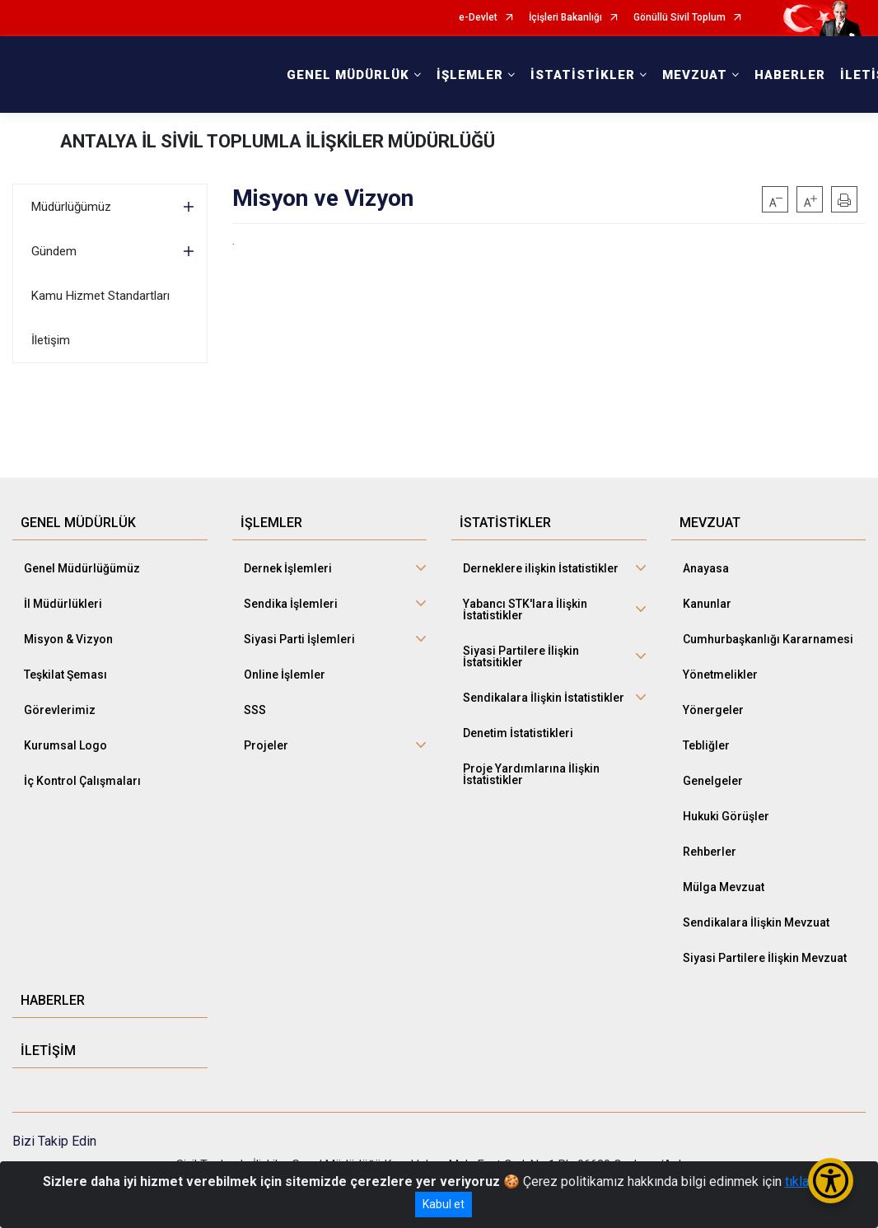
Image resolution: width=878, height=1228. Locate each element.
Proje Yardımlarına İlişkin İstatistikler (531, 774)
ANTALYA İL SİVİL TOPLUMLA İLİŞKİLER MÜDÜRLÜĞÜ (277, 141)
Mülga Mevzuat (723, 887)
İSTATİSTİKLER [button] (582, 75)
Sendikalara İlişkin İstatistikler (543, 697)
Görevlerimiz (60, 710)
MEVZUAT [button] (694, 75)
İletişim (50, 340)
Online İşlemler (284, 674)
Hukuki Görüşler (726, 816)
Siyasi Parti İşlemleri (299, 639)
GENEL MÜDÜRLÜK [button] (348, 75)
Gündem (54, 251)
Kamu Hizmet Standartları (100, 295)
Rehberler (709, 851)
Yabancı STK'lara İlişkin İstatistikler (525, 609)
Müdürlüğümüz (71, 206)
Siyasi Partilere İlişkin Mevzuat (765, 957)
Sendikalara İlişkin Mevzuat (756, 922)
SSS (255, 710)
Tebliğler (706, 745)
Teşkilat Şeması (65, 674)
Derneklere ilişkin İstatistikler (541, 568)
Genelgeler (713, 780)
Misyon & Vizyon (68, 639)
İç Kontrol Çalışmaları (82, 780)
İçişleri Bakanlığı (565, 17)
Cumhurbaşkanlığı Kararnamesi (768, 639)
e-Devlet (478, 17)
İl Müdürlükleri (63, 603)
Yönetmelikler (720, 674)
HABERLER (789, 75)
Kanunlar (707, 603)
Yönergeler (713, 710)
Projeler (266, 745)
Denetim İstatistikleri (518, 733)
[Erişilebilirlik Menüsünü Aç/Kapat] (830, 1180)
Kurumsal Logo (65, 745)
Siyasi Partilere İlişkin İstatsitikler (521, 656)
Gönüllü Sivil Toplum (679, 17)
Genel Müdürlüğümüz (82, 568)
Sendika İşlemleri (291, 603)
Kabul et (444, 1204)
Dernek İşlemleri (288, 568)
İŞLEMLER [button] (470, 75)
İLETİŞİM (48, 1050)
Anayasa (706, 568)
